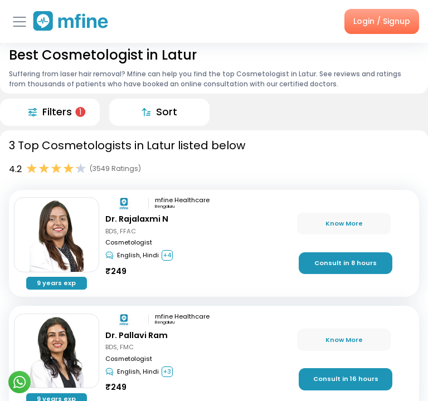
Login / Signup (381, 21)
